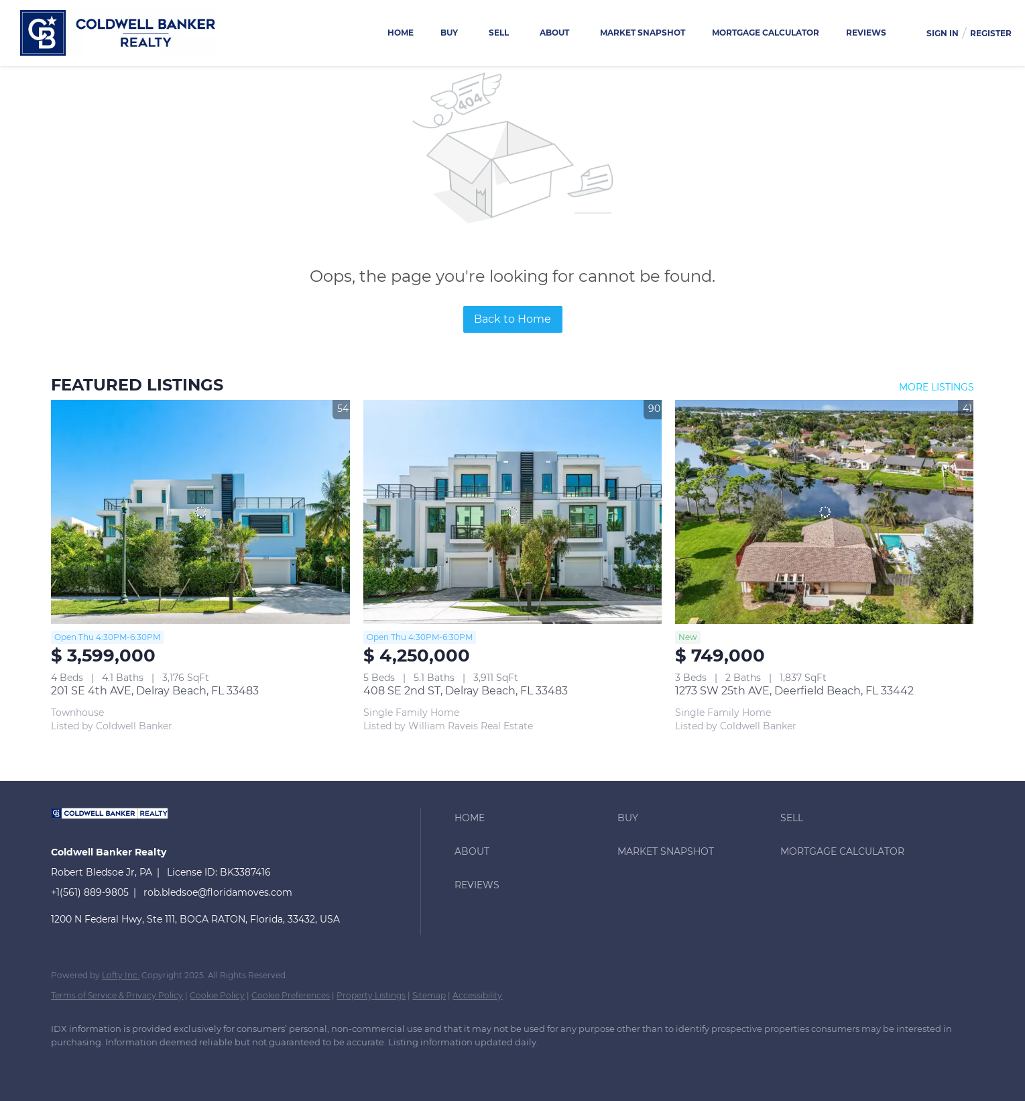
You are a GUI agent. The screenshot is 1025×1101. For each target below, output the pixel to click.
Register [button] (991, 33)
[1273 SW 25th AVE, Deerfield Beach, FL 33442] (824, 512)
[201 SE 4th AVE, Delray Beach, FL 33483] (200, 512)
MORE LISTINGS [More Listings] (936, 387)
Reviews (866, 33)
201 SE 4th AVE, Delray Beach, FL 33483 (155, 690)
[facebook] (67, 1065)
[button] (533, 818)
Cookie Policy (217, 995)
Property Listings (371, 995)
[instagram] (145, 1065)
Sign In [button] (942, 33)
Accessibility (477, 995)
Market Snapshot (642, 33)
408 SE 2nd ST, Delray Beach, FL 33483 (465, 690)
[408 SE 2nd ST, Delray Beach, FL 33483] (512, 512)
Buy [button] (449, 33)
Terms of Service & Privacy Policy (117, 995)
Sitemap (429, 995)
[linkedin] (106, 1065)
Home (400, 33)
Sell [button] (499, 33)
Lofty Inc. (120, 975)
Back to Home (512, 319)
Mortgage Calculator (765, 33)
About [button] (554, 33)
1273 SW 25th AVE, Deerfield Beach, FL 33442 (794, 690)
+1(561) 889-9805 (90, 892)
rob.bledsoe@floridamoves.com (217, 892)
